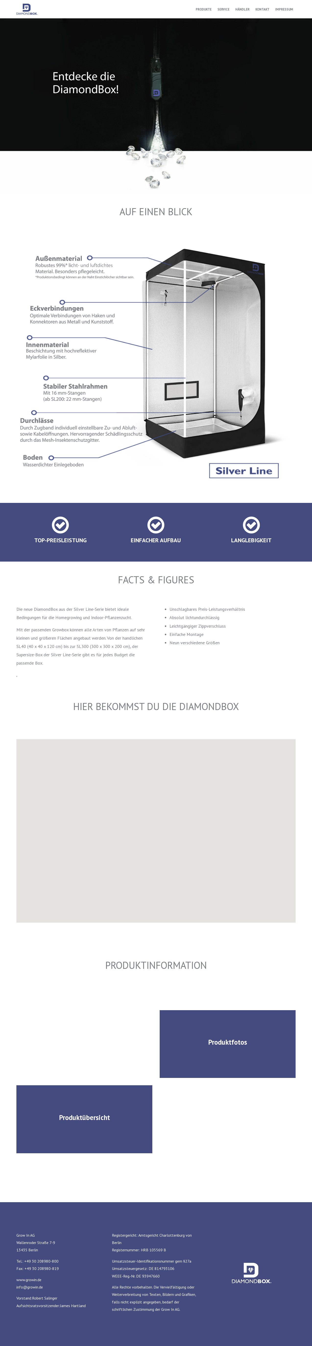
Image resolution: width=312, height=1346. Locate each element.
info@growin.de (29, 1287)
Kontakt (262, 9)
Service (223, 9)
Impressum (284, 9)
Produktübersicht (84, 1117)
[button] (171, 819)
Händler (242, 9)
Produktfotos (227, 1042)
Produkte (204, 9)
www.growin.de (28, 1279)
